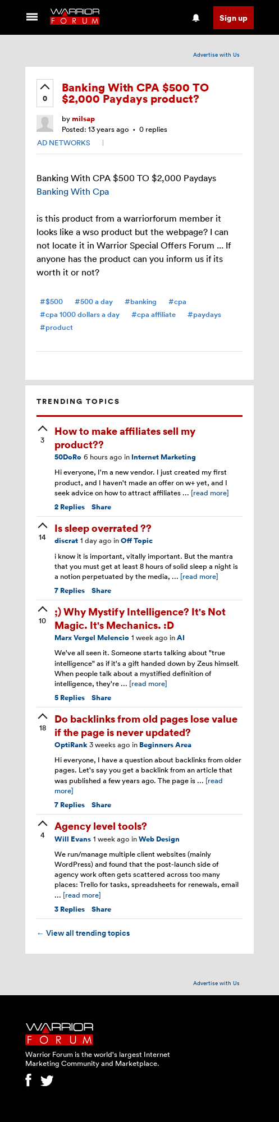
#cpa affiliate (153, 314)
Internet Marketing (163, 457)
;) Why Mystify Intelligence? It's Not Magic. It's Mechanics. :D (140, 617)
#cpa (177, 301)
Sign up (233, 18)
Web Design (159, 839)
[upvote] (45, 93)
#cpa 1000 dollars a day (80, 314)
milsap (83, 118)
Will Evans (72, 839)
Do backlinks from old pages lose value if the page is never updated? (145, 724)
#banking (141, 301)
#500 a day (94, 301)
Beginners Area (165, 744)
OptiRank (70, 744)
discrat (66, 540)
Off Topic (137, 540)
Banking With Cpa (72, 191)
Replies (69, 507)
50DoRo (67, 457)
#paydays (204, 314)
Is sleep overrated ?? (103, 528)
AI (181, 637)
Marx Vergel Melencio (91, 637)
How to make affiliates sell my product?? (124, 437)
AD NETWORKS (63, 142)
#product (56, 327)
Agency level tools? (100, 825)
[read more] (210, 493)
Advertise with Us (216, 54)
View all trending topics (83, 933)
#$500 (51, 301)
